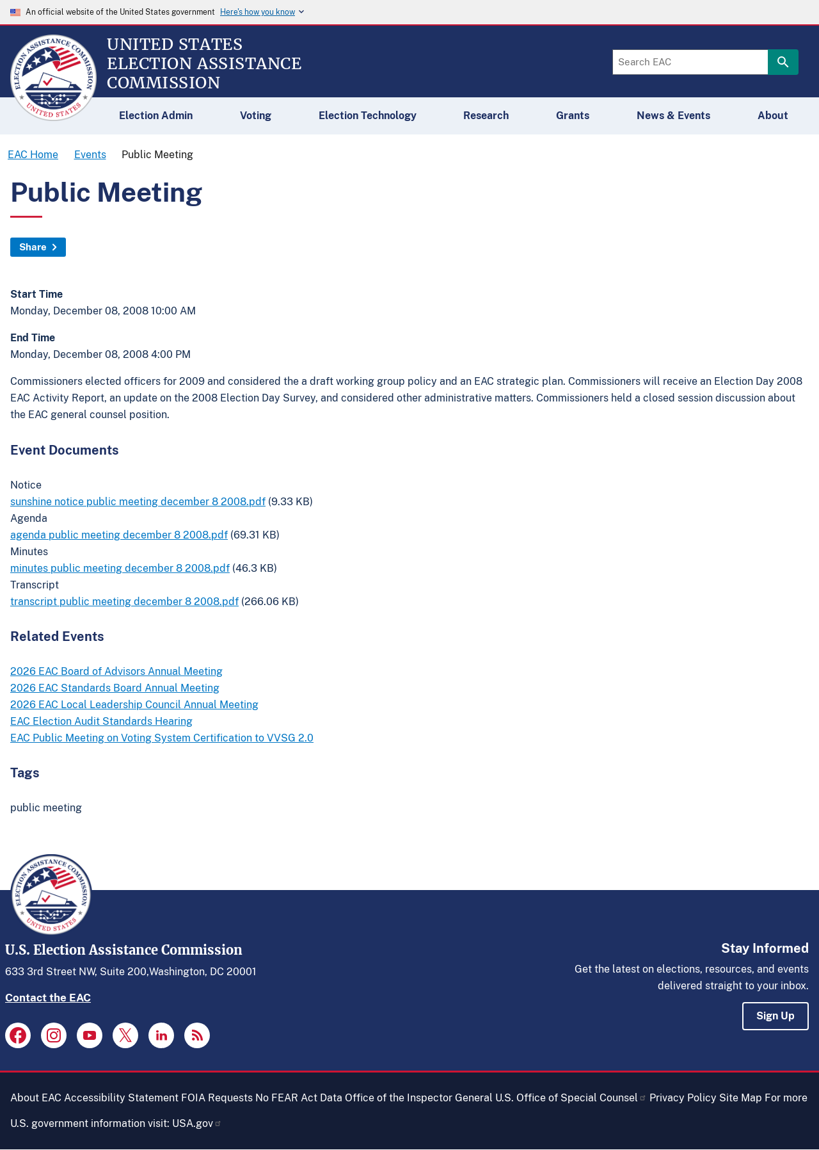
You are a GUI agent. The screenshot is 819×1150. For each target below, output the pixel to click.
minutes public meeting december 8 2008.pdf (120, 568)
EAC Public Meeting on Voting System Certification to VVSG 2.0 (162, 738)
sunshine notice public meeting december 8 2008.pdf (138, 502)
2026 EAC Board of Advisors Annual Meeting (116, 671)
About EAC (35, 1098)
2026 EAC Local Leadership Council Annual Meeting (134, 705)
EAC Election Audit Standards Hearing (101, 721)
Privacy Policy (683, 1098)
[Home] (53, 115)
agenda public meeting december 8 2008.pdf (119, 535)
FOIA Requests (217, 1098)
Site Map (740, 1098)
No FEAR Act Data (298, 1098)
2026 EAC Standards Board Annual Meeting (114, 688)
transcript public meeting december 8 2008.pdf (124, 601)
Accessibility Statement (121, 1098)
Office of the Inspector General (419, 1098)
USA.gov (197, 1123)
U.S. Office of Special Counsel (571, 1098)
